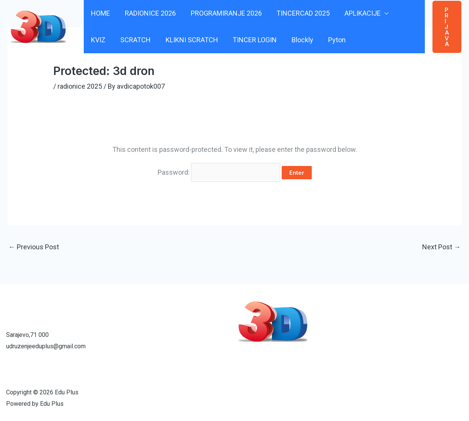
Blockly (270, 40)
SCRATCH (106, 40)
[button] (446, 26)
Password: (219, 172)
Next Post (441, 247)
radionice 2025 (79, 86)
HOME (100, 13)
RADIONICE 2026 (148, 13)
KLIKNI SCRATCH (161, 40)
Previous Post (33, 247)
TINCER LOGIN (223, 40)
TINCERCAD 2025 (299, 13)
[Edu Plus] (38, 26)
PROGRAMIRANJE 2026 (223, 13)
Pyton (303, 40)
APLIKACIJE (358, 13)
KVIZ (405, 13)
